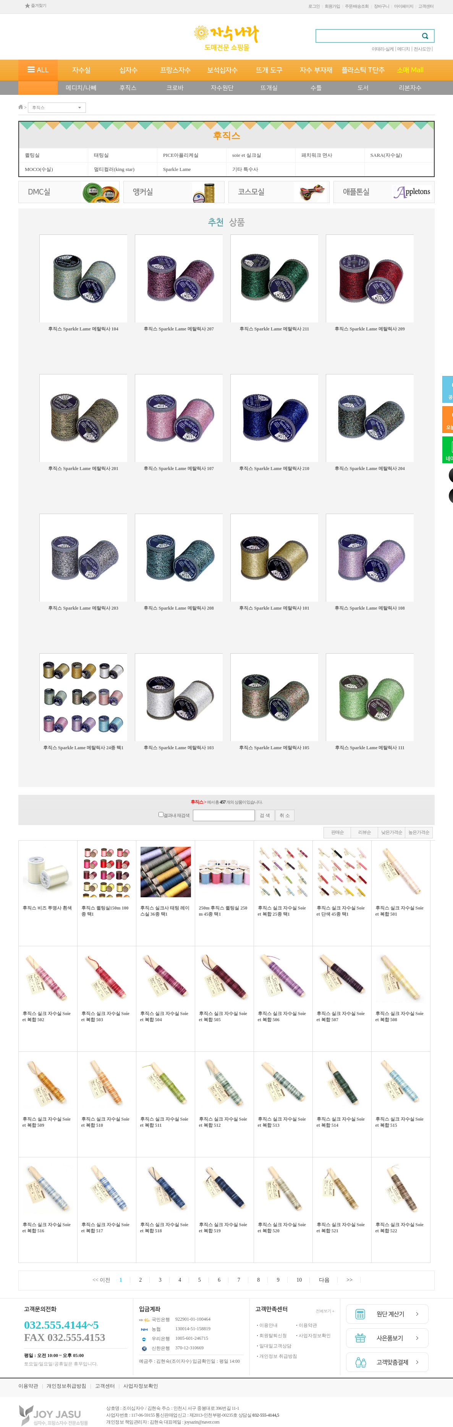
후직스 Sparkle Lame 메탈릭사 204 (369, 468)
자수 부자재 (316, 70)
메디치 (403, 49)
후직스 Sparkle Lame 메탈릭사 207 (179, 329)
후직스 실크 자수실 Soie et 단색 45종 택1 (341, 911)
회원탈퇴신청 (273, 1335)
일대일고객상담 (275, 1346)
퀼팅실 (32, 155)
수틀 (316, 88)
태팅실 (101, 155)
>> (349, 1280)
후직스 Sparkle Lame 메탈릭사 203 (83, 608)
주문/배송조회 (357, 6)
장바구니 (381, 6)
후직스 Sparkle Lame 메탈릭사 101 (274, 608)
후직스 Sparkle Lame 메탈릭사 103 (179, 747)
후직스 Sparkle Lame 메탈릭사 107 (179, 468)
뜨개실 (269, 88)
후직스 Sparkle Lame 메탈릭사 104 (83, 329)
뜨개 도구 (269, 70)
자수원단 (222, 88)
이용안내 (268, 1325)
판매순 (337, 832)
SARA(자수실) (386, 155)
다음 (324, 1280)
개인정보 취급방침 (278, 1356)
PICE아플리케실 (181, 155)
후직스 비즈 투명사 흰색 (47, 908)
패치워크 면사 (316, 155)
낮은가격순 (391, 832)
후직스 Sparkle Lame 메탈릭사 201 (83, 468)
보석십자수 (222, 70)
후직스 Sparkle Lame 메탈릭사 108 (369, 608)
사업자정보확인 (315, 1335)
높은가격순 (418, 832)
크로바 (175, 88)
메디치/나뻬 (81, 88)
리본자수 (410, 88)
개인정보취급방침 (66, 1386)
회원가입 (332, 6)
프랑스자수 (175, 70)
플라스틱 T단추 (363, 70)
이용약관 (308, 1325)
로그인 (314, 6)
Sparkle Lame (177, 169)
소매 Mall (410, 70)
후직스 (128, 88)
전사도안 (422, 49)
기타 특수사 (245, 169)
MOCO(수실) (39, 169)
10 (299, 1280)
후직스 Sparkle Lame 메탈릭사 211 (274, 329)
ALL (38, 70)
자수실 (81, 70)
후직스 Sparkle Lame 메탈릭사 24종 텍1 (83, 747)
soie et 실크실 (246, 155)
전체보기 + (325, 1311)
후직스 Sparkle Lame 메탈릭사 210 (274, 468)
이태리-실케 (383, 49)
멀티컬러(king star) (114, 169)
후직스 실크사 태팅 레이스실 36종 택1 (164, 911)
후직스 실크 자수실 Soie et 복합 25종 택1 (282, 911)
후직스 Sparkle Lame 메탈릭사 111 (369, 747)
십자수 (128, 70)
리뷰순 (364, 832)
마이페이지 (403, 6)
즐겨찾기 (35, 5)
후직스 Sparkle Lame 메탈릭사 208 (179, 608)
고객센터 (426, 6)
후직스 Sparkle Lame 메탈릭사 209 (369, 329)
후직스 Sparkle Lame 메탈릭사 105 (274, 747)
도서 (363, 88)
